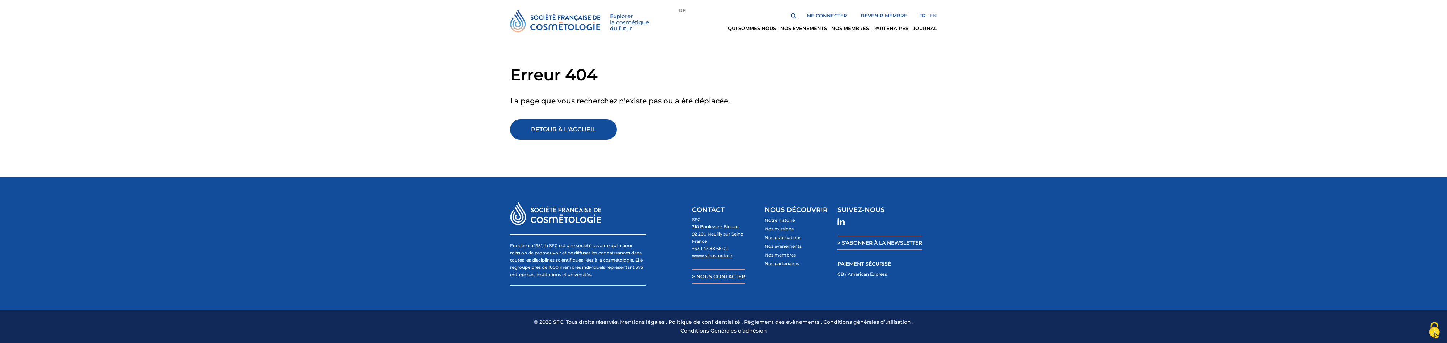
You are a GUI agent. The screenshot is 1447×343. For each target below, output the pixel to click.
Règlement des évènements (781, 322)
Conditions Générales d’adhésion (723, 330)
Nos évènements (803, 28)
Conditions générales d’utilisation (867, 322)
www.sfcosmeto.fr (712, 255)
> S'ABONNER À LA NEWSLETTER (879, 243)
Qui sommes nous (752, 28)
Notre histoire (780, 220)
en (933, 15)
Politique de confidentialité (704, 322)
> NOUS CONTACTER (718, 276)
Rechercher (793, 16)
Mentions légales (642, 322)
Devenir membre (884, 15)
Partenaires (890, 28)
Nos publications (783, 237)
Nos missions (779, 229)
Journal (925, 28)
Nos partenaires (782, 263)
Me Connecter (827, 15)
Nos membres (850, 28)
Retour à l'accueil (563, 129)
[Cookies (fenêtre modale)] (1434, 330)
